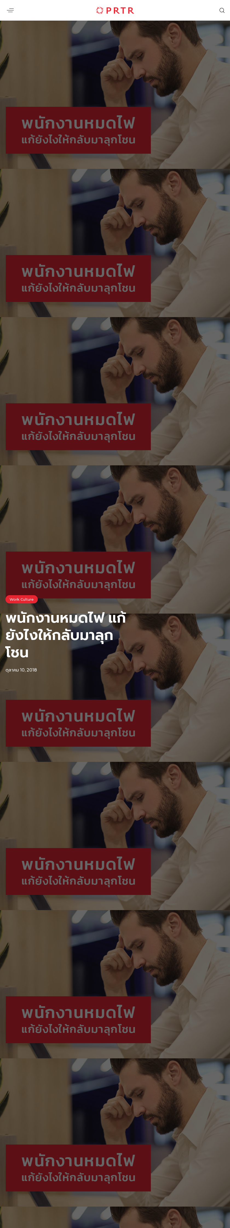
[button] (10, 10)
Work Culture (22, 599)
